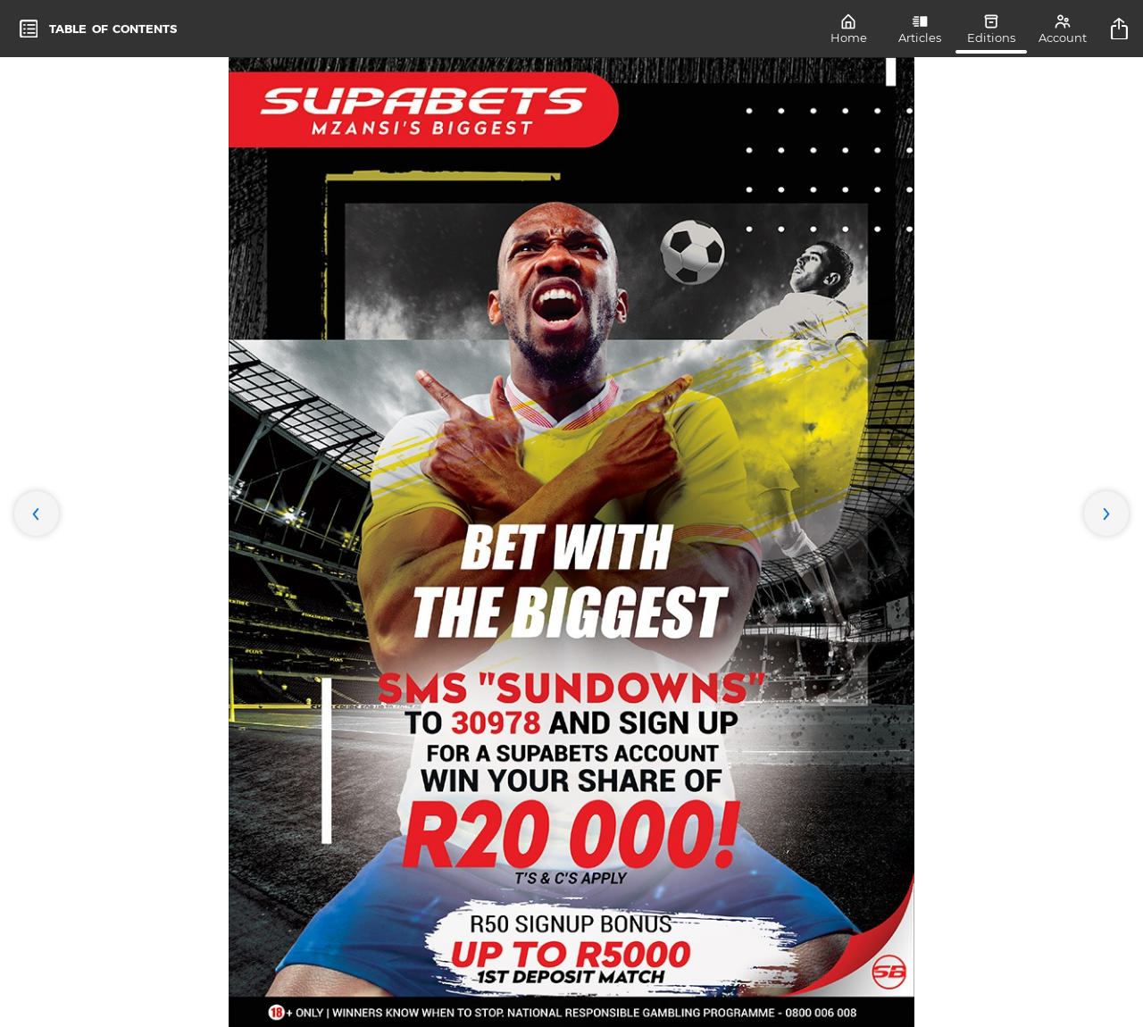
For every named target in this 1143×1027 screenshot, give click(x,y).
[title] (1121, 28)
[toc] (98, 28)
